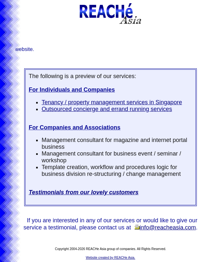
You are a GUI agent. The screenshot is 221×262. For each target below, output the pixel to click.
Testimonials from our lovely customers (83, 192)
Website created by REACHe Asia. (110, 257)
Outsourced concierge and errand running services (107, 109)
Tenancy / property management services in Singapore (112, 102)
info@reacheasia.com (165, 227)
